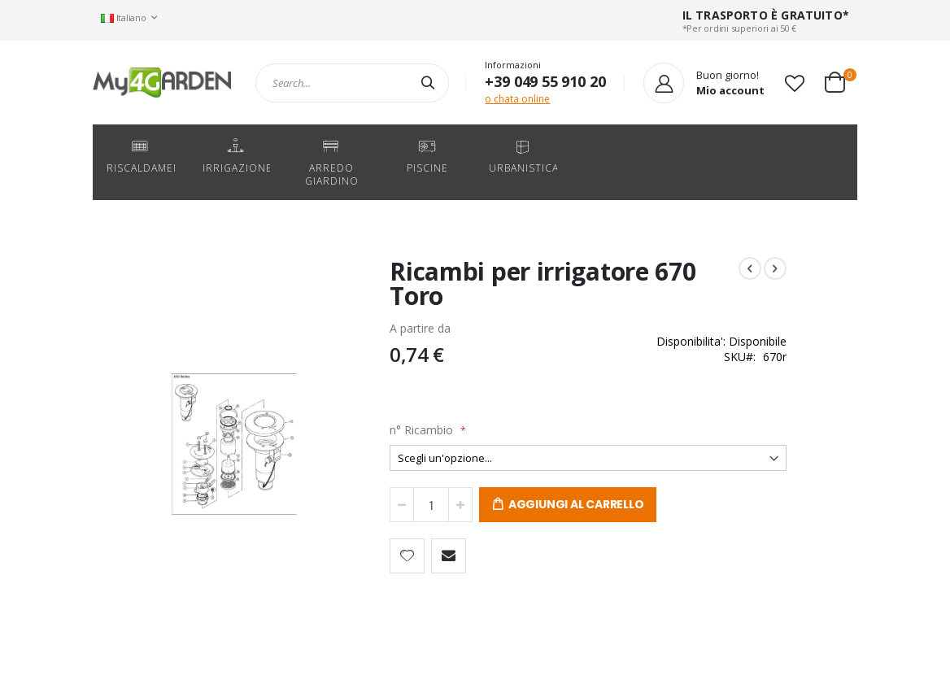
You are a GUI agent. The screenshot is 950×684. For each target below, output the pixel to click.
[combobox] (352, 82)
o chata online (517, 99)
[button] (794, 83)
